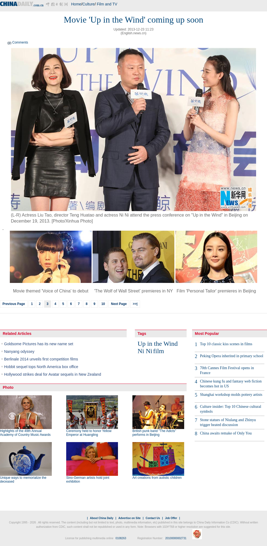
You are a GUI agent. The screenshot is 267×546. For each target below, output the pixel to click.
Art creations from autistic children (157, 478)
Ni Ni (145, 350)
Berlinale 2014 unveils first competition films (41, 359)
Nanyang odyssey (19, 351)
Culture (88, 4)
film (158, 350)
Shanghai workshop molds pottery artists (231, 395)
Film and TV (107, 4)
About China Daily (101, 518)
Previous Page (13, 304)
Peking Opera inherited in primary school (231, 356)
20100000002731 (175, 538)
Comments (20, 42)
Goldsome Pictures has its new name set (38, 344)
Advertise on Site (129, 518)
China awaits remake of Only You (226, 433)
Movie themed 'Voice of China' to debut (51, 291)
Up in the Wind (158, 343)
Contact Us (152, 518)
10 (103, 304)
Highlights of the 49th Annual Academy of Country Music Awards (25, 433)
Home (76, 4)
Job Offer (171, 518)
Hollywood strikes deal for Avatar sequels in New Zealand (52, 374)
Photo (8, 387)
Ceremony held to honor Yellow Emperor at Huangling (88, 433)
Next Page (119, 304)
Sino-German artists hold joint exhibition (87, 479)
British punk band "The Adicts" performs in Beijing (154, 433)
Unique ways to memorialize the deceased (23, 479)
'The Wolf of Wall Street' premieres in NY (133, 291)
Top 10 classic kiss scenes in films (226, 344)
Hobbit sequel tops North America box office (41, 367)
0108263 (121, 538)
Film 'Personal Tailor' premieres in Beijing (216, 291)
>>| (135, 304)
